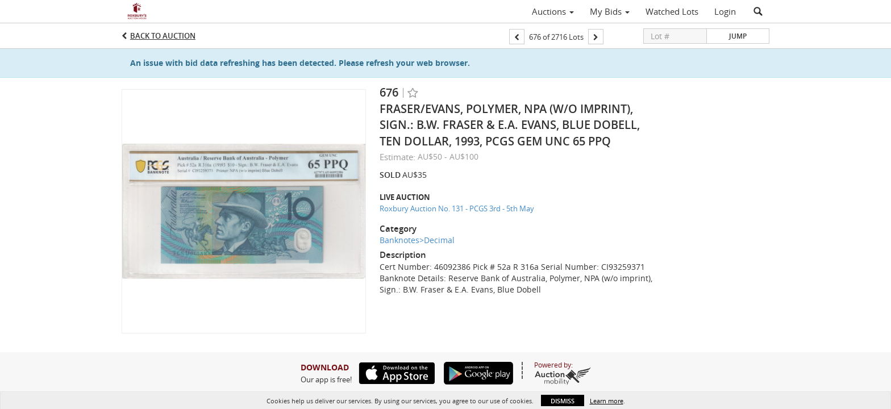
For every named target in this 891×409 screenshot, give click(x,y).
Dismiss (562, 401)
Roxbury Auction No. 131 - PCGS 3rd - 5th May (457, 208)
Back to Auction (162, 36)
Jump (738, 36)
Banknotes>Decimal (417, 240)
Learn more (606, 401)
